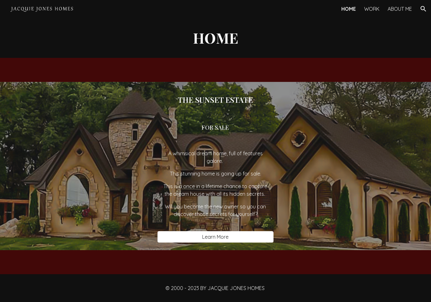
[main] (215, 37)
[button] (423, 8)
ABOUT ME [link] (400, 9)
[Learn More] (215, 237)
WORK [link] (371, 9)
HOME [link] (348, 9)
